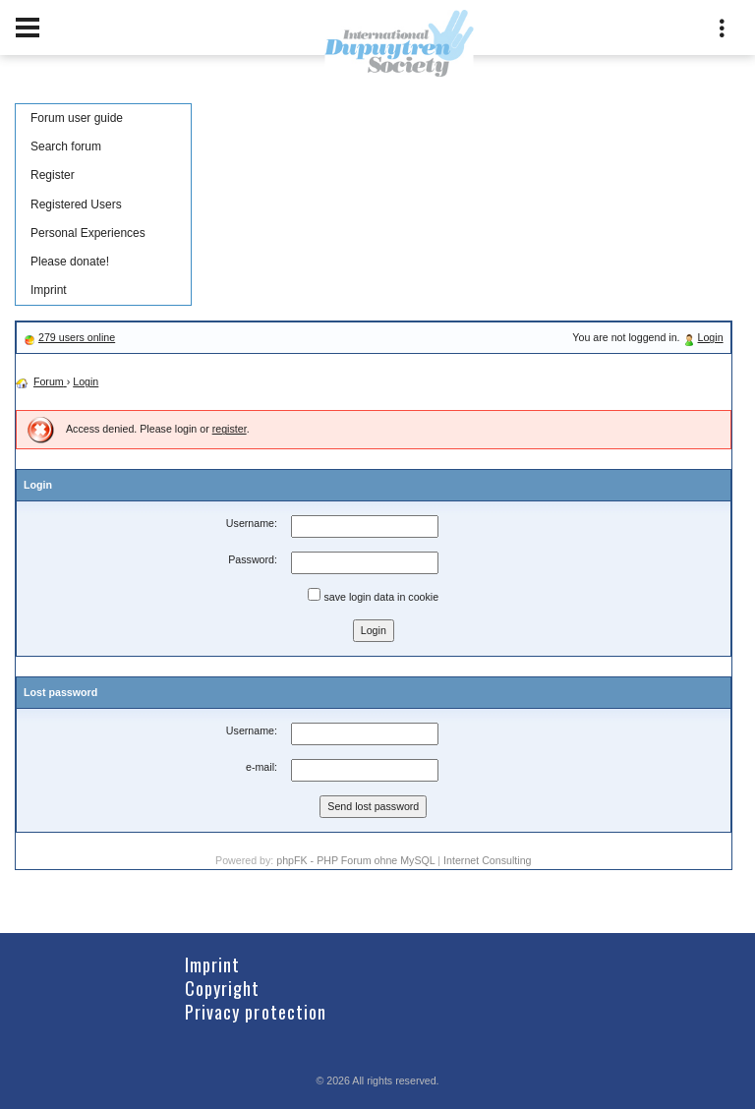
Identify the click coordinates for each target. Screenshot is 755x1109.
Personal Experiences (87, 233)
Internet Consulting (487, 860)
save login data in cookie (373, 595)
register (229, 429)
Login (711, 337)
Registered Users (76, 204)
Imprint (48, 290)
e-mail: (261, 767)
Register (52, 175)
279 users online (76, 337)
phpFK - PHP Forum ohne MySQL (356, 860)
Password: (252, 559)
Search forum (65, 146)
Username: (251, 523)
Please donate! (69, 261)
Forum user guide (76, 118)
